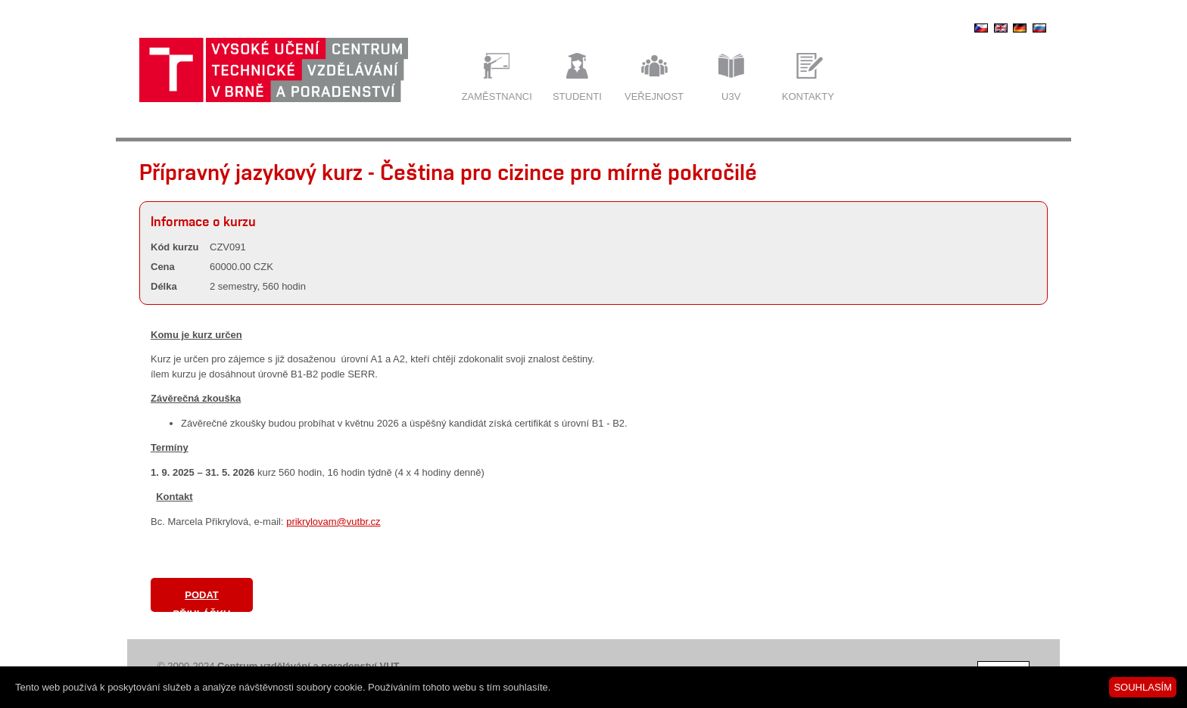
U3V (730, 96)
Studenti (577, 96)
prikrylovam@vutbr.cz (333, 521)
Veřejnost (654, 96)
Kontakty (808, 96)
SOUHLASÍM (1143, 687)
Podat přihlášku (202, 600)
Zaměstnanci (497, 96)
